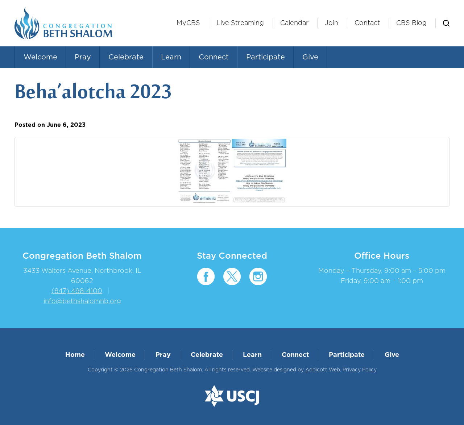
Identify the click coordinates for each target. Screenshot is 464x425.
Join (331, 23)
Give (310, 57)
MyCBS (188, 23)
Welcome (40, 57)
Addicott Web (322, 369)
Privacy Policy (360, 369)
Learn (171, 57)
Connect (214, 57)
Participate (265, 57)
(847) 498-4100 (76, 291)
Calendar (294, 23)
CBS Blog (411, 23)
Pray (83, 57)
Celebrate (126, 57)
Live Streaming (240, 23)
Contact (367, 23)
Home (75, 355)
